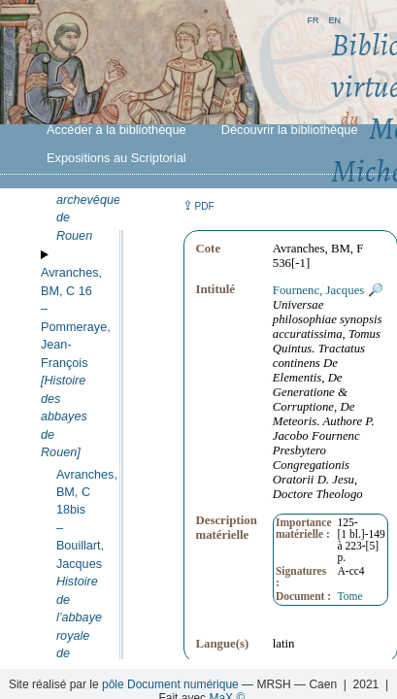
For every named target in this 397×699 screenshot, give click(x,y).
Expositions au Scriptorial (116, 157)
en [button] (334, 19)
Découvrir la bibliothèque (289, 129)
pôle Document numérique (170, 684)
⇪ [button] (198, 205)
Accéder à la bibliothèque (116, 129)
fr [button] (312, 19)
